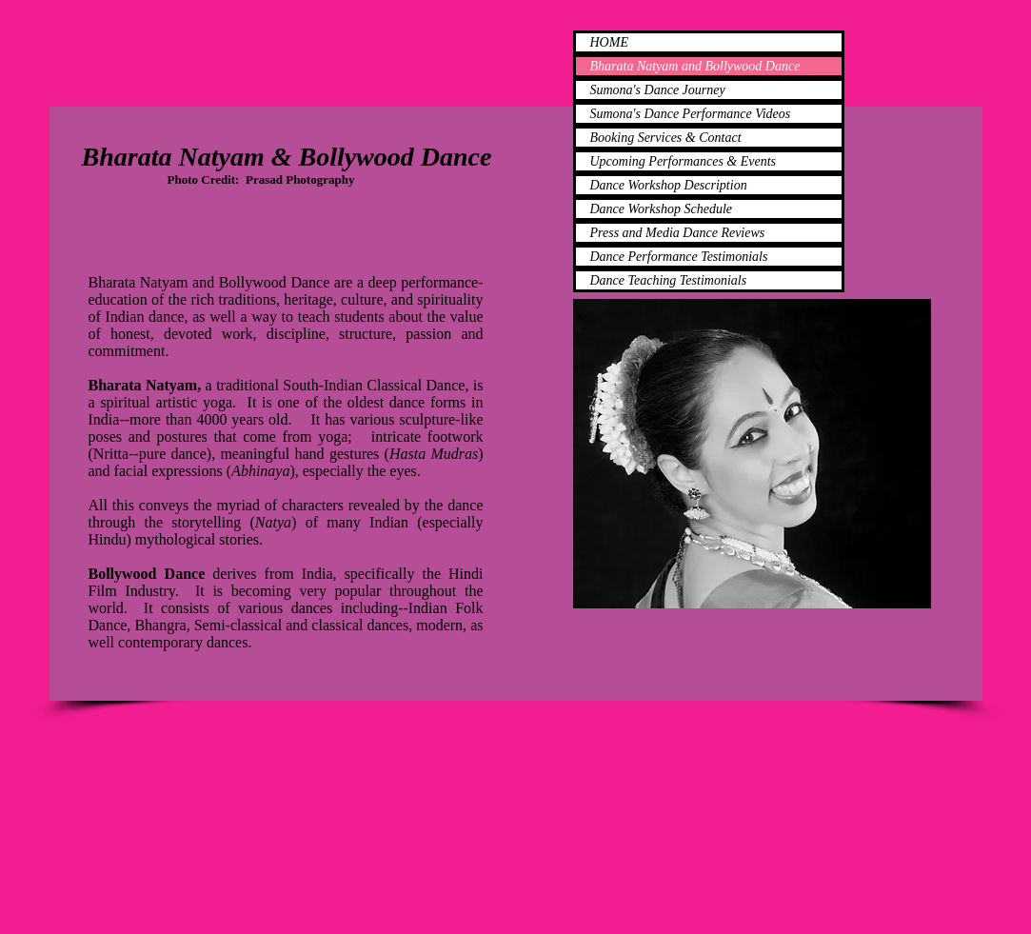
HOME (609, 42)
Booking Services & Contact (666, 137)
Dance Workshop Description (668, 185)
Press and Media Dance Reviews (677, 233)
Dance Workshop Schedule (661, 209)
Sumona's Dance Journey (657, 90)
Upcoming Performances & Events (683, 161)
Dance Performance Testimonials (679, 256)
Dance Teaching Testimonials (668, 280)
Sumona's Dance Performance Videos (690, 114)
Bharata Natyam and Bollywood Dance (695, 66)
